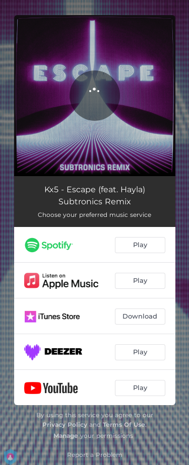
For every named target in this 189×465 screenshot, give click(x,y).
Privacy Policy (64, 424)
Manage (65, 435)
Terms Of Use (124, 424)
